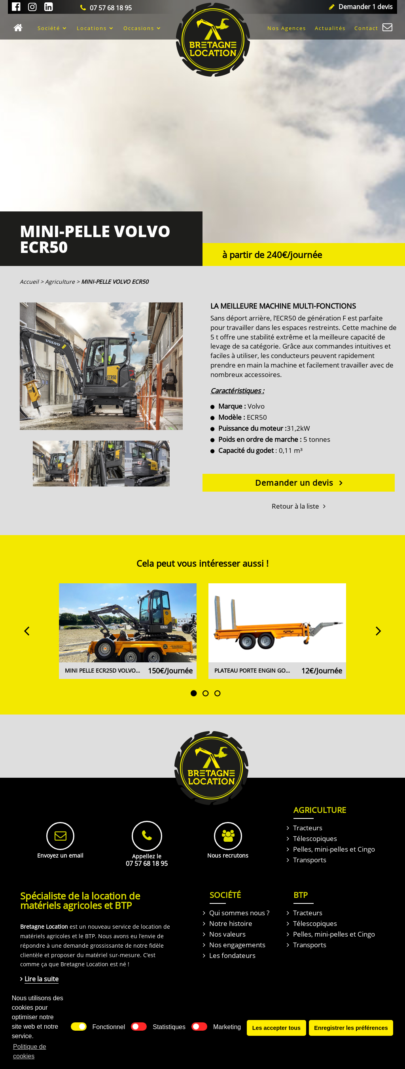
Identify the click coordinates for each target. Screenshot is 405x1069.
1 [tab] (193, 682)
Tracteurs (307, 827)
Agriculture (60, 281)
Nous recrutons (227, 855)
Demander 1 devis (366, 6)
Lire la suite (42, 979)
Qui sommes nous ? (239, 912)
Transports (309, 859)
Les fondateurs (232, 955)
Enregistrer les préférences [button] (351, 1031)
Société (49, 28)
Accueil (20, 28)
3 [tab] (217, 682)
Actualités (330, 28)
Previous (30, 626)
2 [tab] (205, 682)
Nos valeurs (227, 934)
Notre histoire (230, 923)
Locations (92, 28)
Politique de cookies (29, 1055)
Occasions (138, 28)
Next (375, 626)
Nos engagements (237, 944)
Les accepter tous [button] (276, 1031)
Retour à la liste (295, 506)
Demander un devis (294, 482)
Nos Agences (286, 28)
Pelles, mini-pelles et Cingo (334, 849)
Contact (366, 28)
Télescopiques (315, 838)
